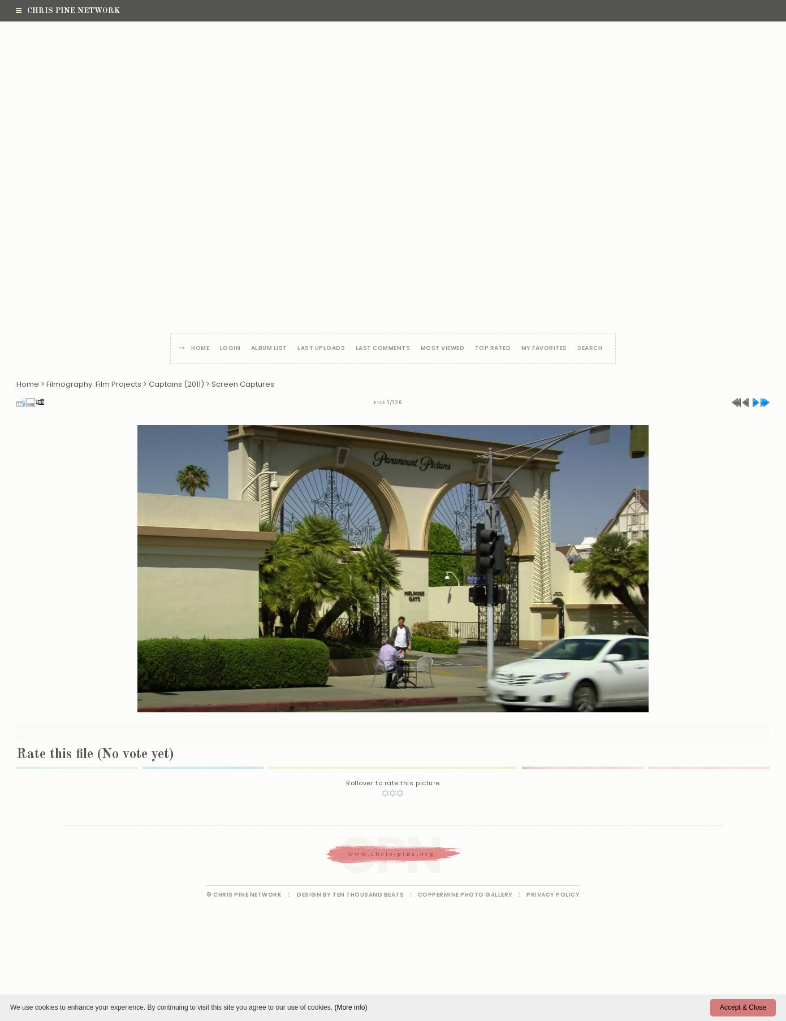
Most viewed (443, 348)
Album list (269, 348)
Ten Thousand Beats (368, 894)
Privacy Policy (553, 894)
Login (230, 348)
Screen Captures (242, 384)
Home (200, 348)
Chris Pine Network (68, 11)
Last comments (383, 348)
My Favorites (544, 348)
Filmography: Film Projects (93, 384)
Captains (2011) (176, 384)
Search (589, 348)
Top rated (493, 348)
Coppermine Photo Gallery (465, 894)
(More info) (350, 1007)
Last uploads (321, 348)
